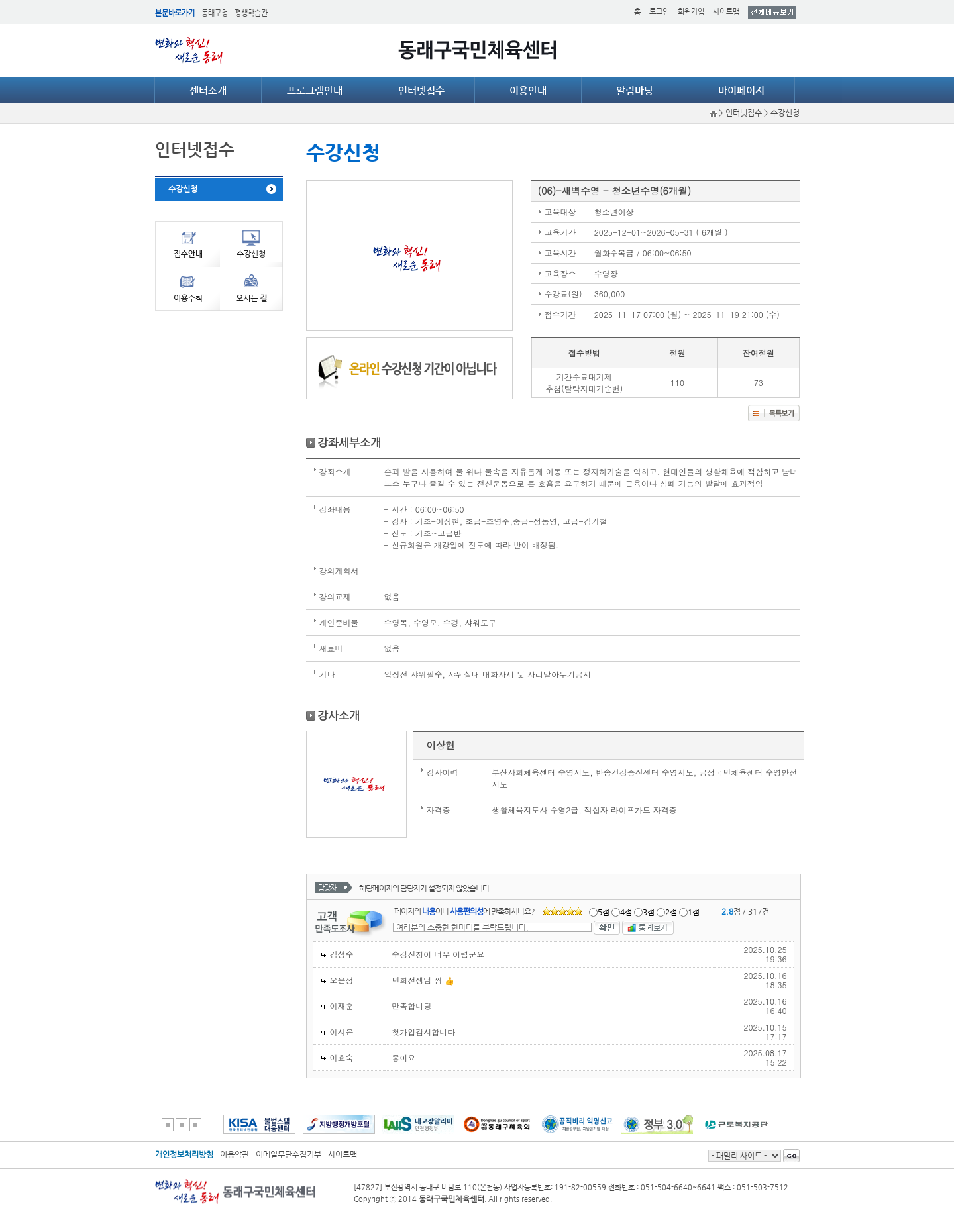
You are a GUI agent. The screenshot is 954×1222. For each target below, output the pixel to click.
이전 (168, 1124)
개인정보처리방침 (184, 1154)
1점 (694, 912)
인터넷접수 (421, 90)
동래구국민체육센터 (477, 50)
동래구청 (214, 13)
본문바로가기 (175, 13)
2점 (671, 912)
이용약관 (234, 1154)
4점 (626, 912)
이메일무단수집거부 (288, 1154)
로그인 (659, 11)
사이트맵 (726, 11)
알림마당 (634, 90)
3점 (649, 912)
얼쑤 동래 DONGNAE (191, 50)
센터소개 (208, 90)
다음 (195, 1124)
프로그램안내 (315, 90)
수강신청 (182, 188)
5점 (604, 912)
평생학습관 (251, 13)
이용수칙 (187, 288)
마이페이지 (741, 90)
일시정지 (181, 1124)
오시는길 (251, 288)
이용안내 (528, 90)
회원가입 (691, 11)
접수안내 (187, 243)
